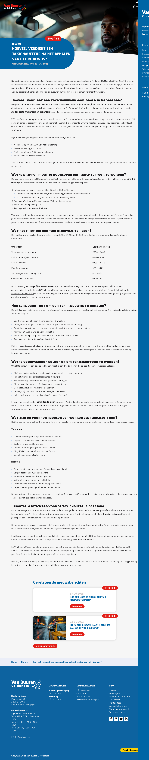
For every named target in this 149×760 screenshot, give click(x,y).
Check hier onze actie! (133, 750)
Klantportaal (115, 703)
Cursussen (81, 693)
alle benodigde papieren (76, 547)
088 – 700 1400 (29, 713)
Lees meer (77, 606)
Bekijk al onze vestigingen (23, 704)
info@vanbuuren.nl (22, 737)
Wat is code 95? (83, 696)
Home (14, 662)
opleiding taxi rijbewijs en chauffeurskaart (44, 222)
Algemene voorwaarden (120, 709)
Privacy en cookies (117, 712)
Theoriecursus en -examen (23, 252)
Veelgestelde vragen (118, 706)
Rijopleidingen (83, 690)
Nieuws (24, 662)
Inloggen (141, 2)
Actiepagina (114, 693)
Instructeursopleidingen (87, 699)
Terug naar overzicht (45, 646)
